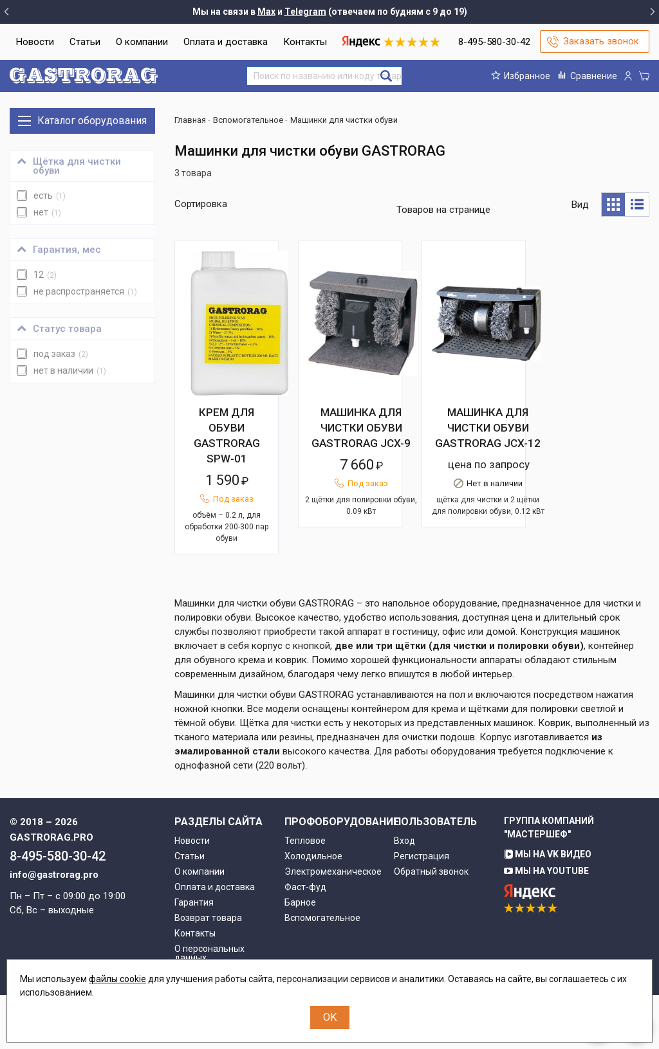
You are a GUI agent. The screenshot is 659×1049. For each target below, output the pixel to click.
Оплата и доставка (225, 42)
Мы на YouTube (546, 925)
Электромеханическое (329, 925)
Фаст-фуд (305, 940)
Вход (404, 894)
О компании (142, 42)
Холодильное (313, 910)
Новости (35, 42)
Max (266, 11)
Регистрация (421, 910)
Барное (300, 956)
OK (330, 1017)
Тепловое (305, 894)
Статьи (85, 42)
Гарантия (194, 956)
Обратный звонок (431, 925)
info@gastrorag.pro (54, 929)
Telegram (305, 11)
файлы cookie (117, 979)
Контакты (305, 42)
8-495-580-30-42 (494, 42)
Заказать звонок (601, 41)
